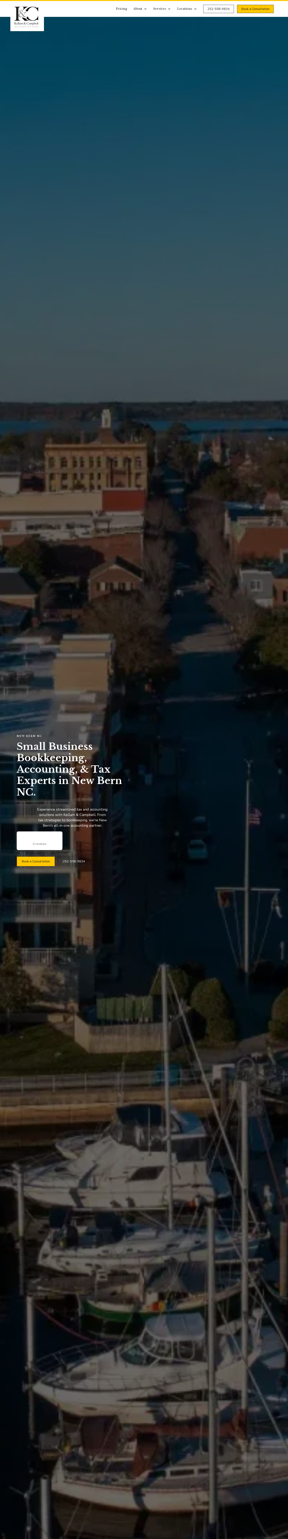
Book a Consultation (255, 9)
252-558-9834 (218, 9)
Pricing (121, 9)
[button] (140, 9)
